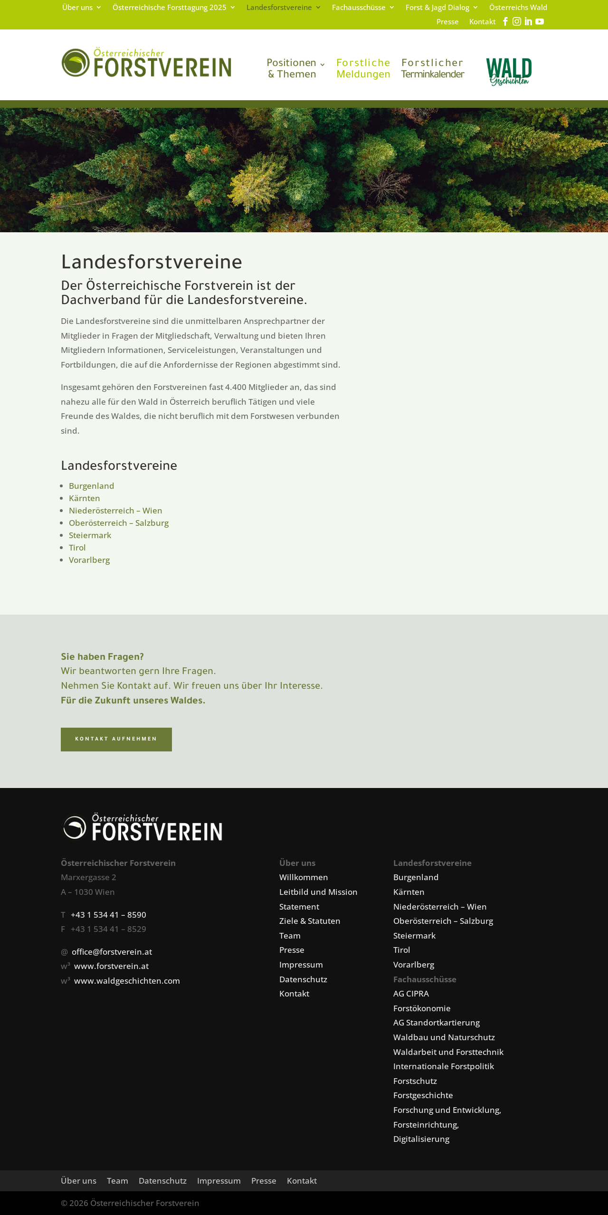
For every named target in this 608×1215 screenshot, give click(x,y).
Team (290, 935)
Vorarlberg (89, 559)
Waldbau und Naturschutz (444, 1037)
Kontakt (482, 22)
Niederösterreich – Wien (115, 510)
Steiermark (90, 535)
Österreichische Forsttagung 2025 (170, 8)
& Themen (291, 70)
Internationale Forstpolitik (443, 1066)
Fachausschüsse (359, 8)
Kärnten (84, 498)
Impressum (301, 964)
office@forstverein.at (112, 951)
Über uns (77, 8)
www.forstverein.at (111, 965)
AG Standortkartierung (436, 1022)
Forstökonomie (422, 1008)
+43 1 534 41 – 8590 (108, 914)
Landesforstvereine (279, 8)
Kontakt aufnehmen (116, 739)
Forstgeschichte (423, 1095)
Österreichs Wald (518, 8)
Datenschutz (303, 979)
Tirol (77, 547)
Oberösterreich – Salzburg (119, 522)
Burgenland (91, 485)
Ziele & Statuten (310, 920)
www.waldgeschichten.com (127, 980)
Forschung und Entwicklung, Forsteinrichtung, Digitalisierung (447, 1124)
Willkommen (303, 877)
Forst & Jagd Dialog (437, 8)
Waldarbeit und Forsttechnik (448, 1051)
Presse (448, 22)
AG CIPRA (411, 993)
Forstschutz (415, 1080)
